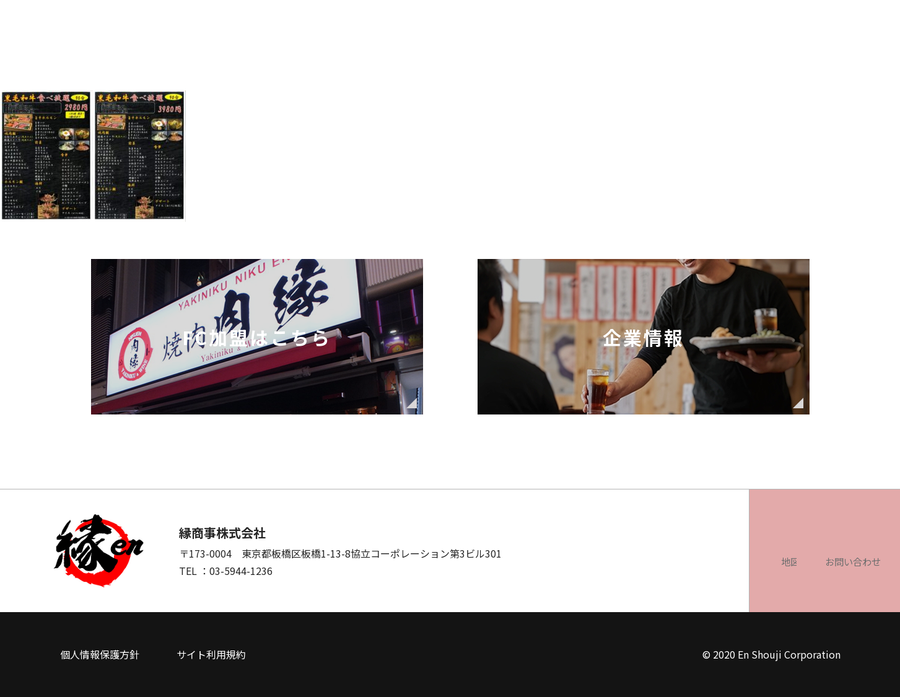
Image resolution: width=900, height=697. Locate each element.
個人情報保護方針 (99, 654)
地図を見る (638, 561)
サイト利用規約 (211, 654)
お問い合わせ (781, 561)
